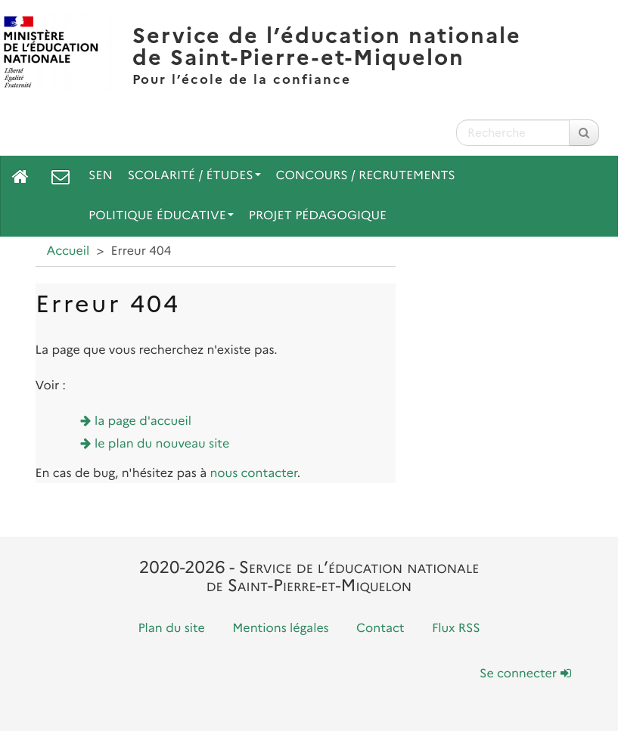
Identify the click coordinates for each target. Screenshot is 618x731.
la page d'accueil (143, 421)
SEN (101, 176)
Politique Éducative (161, 216)
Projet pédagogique (318, 216)
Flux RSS (456, 628)
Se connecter (525, 674)
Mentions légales (280, 628)
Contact (380, 628)
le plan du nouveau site (162, 444)
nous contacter (253, 473)
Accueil (68, 251)
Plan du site (171, 628)
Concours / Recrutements (365, 176)
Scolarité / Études (194, 176)
